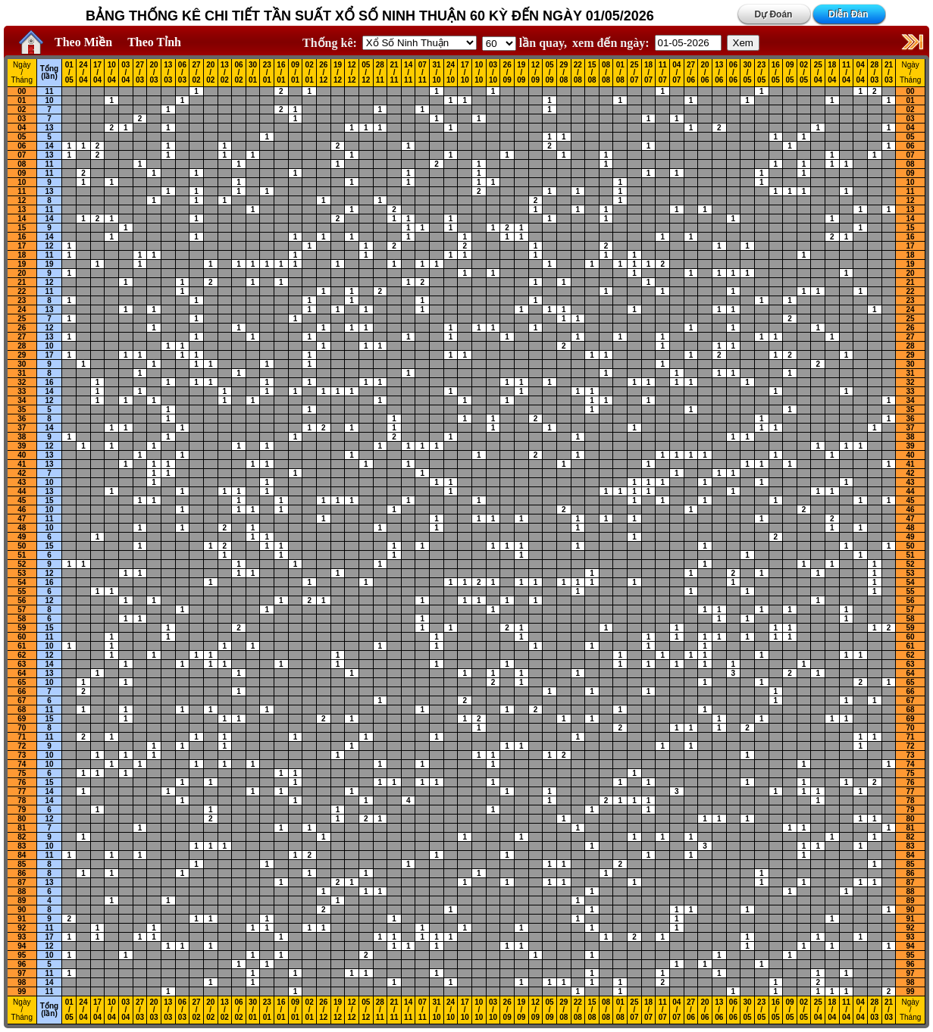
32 (21, 382)
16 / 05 (776, 72)
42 (21, 473)
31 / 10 (436, 72)
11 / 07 (663, 72)
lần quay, (524, 42)
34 (21, 400)
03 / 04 (125, 72)
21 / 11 (394, 72)
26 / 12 (323, 72)
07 (21, 155)
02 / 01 (309, 72)
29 (21, 355)
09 (21, 173)
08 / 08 (606, 72)
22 (21, 291)
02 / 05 (804, 72)
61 (21, 646)
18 (21, 255)
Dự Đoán (773, 14)
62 (21, 655)
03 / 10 (493, 72)
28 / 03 (874, 72)
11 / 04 (846, 72)
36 (21, 418)
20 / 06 (705, 72)
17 (21, 246)
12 (21, 200)
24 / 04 (83, 72)
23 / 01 (267, 72)
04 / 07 (676, 72)
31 (21, 373)
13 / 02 (225, 72)
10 (49, 100)
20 (21, 273)
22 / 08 (578, 72)
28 (21, 346)
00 (21, 91)
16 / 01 (281, 72)
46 (21, 509)
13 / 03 (168, 72)
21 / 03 (888, 72)
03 (21, 118)
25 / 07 (634, 72)
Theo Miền (83, 42)
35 (21, 409)
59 (21, 628)
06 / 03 (182, 72)
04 (21, 128)
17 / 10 (465, 72)
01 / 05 (69, 72)
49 (21, 537)
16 (21, 237)
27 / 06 (691, 72)
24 (21, 309)
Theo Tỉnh (154, 42)
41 (21, 464)
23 (21, 300)
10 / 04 (112, 72)
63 (21, 664)
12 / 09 (535, 72)
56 (21, 600)
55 (21, 591)
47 (21, 518)
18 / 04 (832, 72)
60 (21, 637)
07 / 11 (422, 72)
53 (21, 573)
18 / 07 (648, 72)
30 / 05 (747, 72)
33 (21, 391)
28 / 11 (380, 72)
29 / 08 (563, 72)
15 (21, 228)
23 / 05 (761, 72)
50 (21, 546)
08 (21, 164)
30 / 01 (253, 72)
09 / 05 (789, 72)
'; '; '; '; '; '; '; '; (499, 43)
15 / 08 (591, 72)
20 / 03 (154, 72)
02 (21, 109)
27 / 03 (140, 72)
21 (21, 282)
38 (21, 437)
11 (49, 91)
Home (27, 42)
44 (21, 491)
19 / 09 (521, 72)
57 (21, 609)
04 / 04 (860, 72)
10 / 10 (478, 72)
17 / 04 (97, 72)
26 (21, 328)
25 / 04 (818, 72)
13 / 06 (719, 72)
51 (21, 555)
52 (21, 564)
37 (21, 428)
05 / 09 (550, 72)
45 (21, 500)
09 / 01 (295, 72)
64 (21, 673)
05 (21, 137)
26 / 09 (507, 72)
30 (21, 364)
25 (21, 318)
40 (21, 455)
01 (21, 100)
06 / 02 (238, 72)
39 (21, 446)
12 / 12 (352, 72)
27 (21, 337)
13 (49, 128)
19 (21, 264)
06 (21, 146)
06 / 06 (733, 72)
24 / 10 (450, 72)
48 (21, 528)
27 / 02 (196, 72)
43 (21, 482)
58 (21, 619)
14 (49, 146)
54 (21, 582)
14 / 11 (408, 72)
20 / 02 (210, 72)
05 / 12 (366, 72)
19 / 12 (337, 72)
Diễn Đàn (848, 14)
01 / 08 (620, 72)
